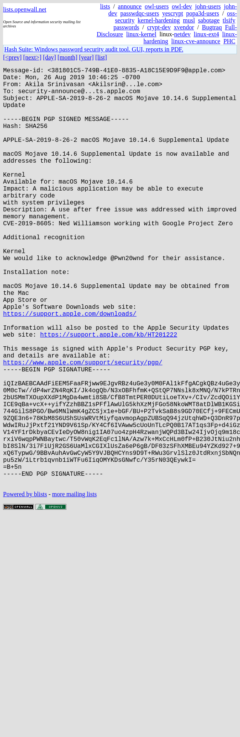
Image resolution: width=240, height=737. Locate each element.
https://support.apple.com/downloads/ (70, 369)
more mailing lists (74, 587)
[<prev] (12, 57)
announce (130, 6)
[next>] (32, 57)
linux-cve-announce (195, 41)
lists (105, 6)
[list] (101, 57)
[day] (49, 57)
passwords (126, 27)
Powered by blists (25, 587)
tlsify (229, 20)
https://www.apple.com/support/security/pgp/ (82, 428)
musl (189, 20)
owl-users (157, 6)
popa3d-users (202, 13)
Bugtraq (212, 27)
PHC (229, 41)
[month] (67, 57)
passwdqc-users (139, 13)
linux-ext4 (206, 34)
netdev (182, 34)
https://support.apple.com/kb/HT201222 (108, 394)
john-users (208, 6)
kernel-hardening (159, 20)
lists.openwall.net (24, 9)
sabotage (209, 20)
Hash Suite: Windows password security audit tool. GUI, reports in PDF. (93, 49)
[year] (86, 57)
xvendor (184, 27)
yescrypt (172, 13)
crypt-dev (159, 27)
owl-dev (182, 6)
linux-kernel (141, 34)
